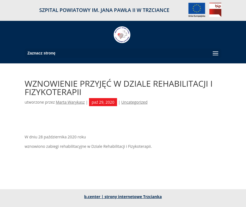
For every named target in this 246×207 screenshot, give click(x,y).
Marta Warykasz (70, 102)
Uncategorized (134, 102)
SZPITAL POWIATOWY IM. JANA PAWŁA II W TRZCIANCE (104, 10)
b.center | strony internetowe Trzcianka (123, 196)
